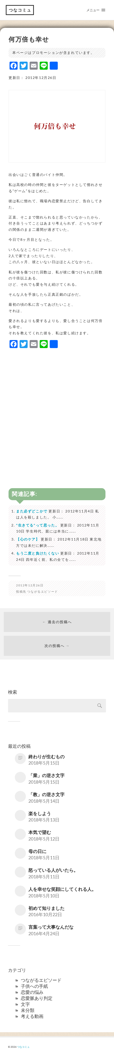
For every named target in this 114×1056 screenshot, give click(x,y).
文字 (25, 1004)
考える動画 (32, 1016)
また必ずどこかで (31, 511)
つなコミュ (20, 10)
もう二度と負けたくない (37, 553)
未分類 (27, 1010)
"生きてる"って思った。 (37, 525)
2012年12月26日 (30, 585)
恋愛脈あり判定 (36, 998)
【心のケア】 (28, 539)
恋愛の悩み (32, 992)
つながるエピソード (42, 591)
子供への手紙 (34, 986)
